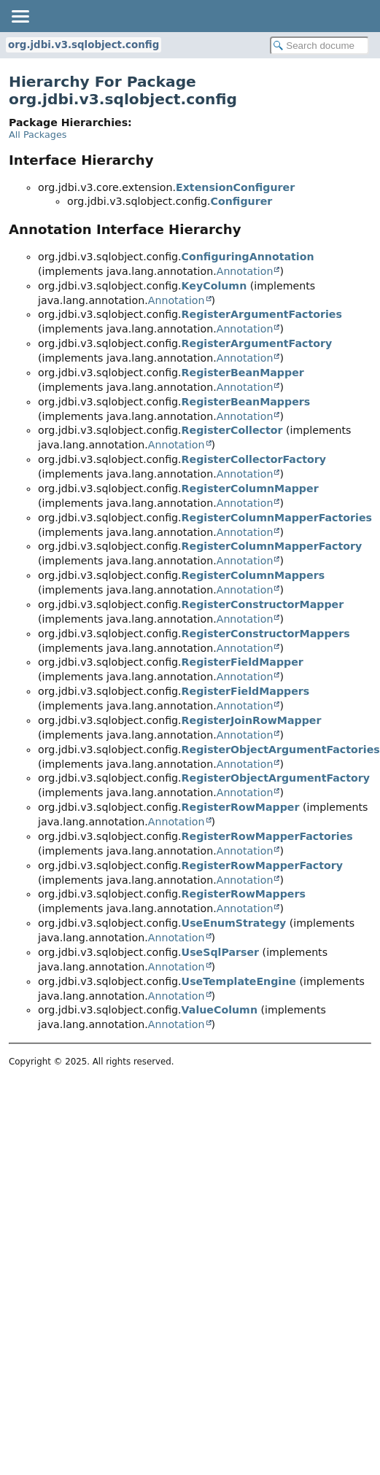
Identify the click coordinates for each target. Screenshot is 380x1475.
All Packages (37, 134)
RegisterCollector (232, 430)
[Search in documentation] (319, 45)
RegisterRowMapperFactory (262, 865)
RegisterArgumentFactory (257, 343)
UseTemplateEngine (239, 981)
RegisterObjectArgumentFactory (276, 778)
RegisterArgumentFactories (262, 314)
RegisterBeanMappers (246, 402)
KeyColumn (214, 286)
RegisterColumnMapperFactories (277, 518)
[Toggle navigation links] (19, 16)
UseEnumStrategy (234, 923)
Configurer (242, 201)
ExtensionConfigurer (235, 187)
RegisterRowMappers (244, 894)
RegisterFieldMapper (242, 662)
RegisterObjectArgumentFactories (281, 749)
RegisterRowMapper (241, 807)
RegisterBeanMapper (243, 372)
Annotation (245, 271)
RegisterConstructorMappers (266, 633)
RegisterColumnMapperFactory (272, 546)
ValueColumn (219, 1010)
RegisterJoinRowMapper (252, 720)
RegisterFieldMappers (246, 691)
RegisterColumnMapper (250, 488)
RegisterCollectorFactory (254, 459)
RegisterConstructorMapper (263, 604)
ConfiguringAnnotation (248, 256)
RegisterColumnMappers (253, 575)
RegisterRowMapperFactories (267, 836)
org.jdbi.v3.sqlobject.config (83, 44)
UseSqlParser (220, 952)
